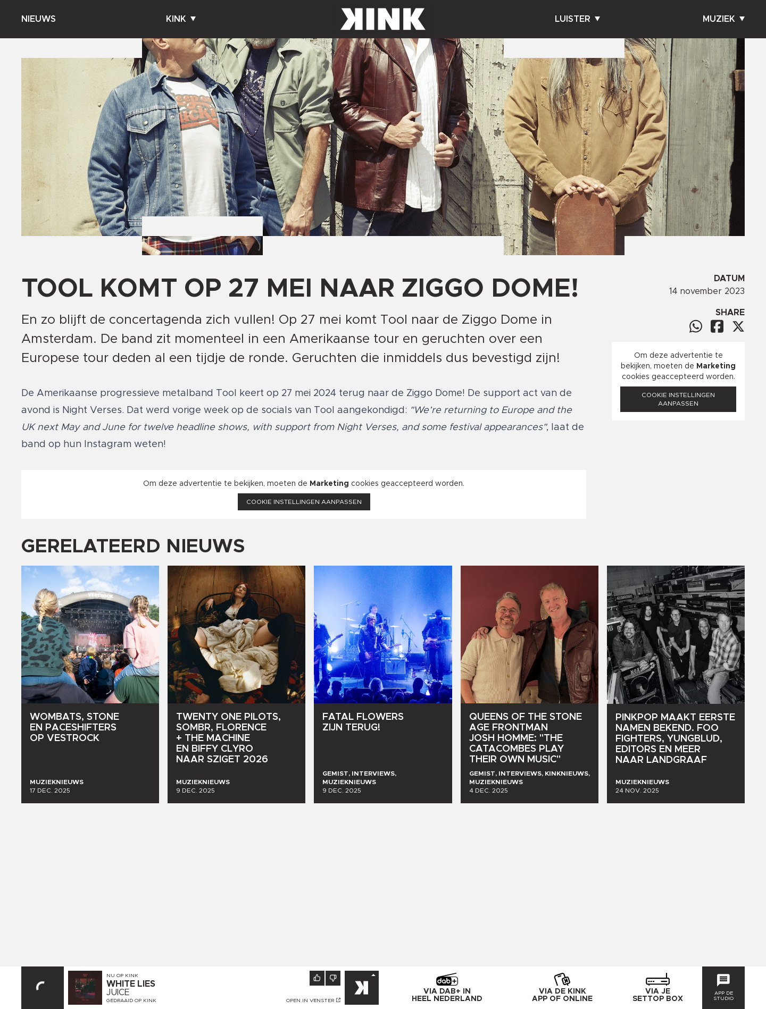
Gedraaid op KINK (131, 1000)
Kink (181, 19)
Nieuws (38, 19)
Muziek (724, 19)
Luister (577, 19)
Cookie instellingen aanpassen (304, 502)
